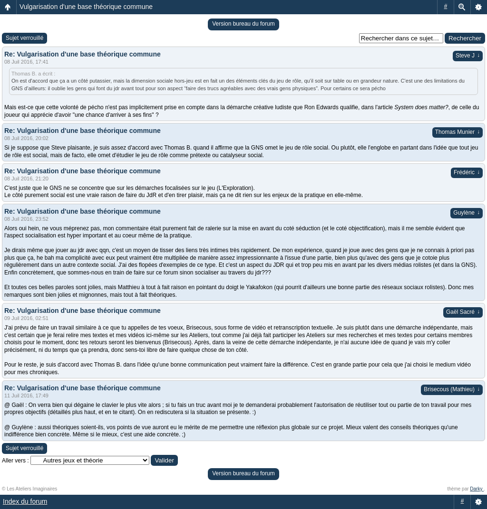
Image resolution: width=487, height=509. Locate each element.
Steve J (468, 55)
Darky (477, 488)
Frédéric (467, 172)
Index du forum (25, 501)
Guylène (466, 212)
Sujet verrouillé (24, 38)
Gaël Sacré (463, 312)
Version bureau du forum (243, 23)
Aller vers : (15, 460)
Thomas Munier (457, 132)
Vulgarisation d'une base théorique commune (86, 6)
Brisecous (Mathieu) (452, 389)
